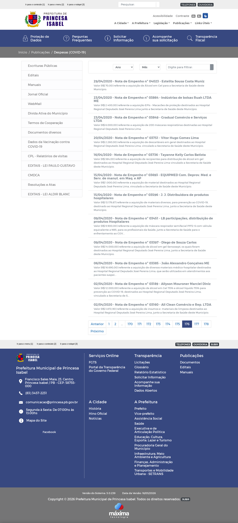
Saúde (139, 423)
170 (130, 324)
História (95, 408)
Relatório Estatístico (150, 372)
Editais (185, 367)
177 (196, 324)
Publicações (181, 23)
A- (199, 16)
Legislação (161, 23)
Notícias (95, 418)
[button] (157, 4)
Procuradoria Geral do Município (151, 447)
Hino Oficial (98, 413)
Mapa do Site (36, 420)
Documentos (190, 362)
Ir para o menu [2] (56, 4)
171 (140, 324)
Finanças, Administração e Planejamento (153, 463)
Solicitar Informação (150, 377)
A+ (193, 16)
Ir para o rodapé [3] (75, 4)
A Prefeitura (140, 23)
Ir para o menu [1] (25, 344)
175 (177, 324)
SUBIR (214, 344)
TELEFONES (188, 4)
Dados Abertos (145, 390)
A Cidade (120, 23)
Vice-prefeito (144, 413)
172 (148, 324)
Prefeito (140, 408)
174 (167, 324)
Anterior (97, 324)
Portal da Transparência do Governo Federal (107, 368)
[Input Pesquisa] (138, 4)
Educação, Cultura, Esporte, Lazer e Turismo (153, 438)
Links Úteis (202, 23)
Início (22, 52)
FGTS (93, 362)
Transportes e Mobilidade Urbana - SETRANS (153, 472)
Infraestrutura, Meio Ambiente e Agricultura (152, 455)
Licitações (142, 362)
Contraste (182, 15)
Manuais (186, 372)
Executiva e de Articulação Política (149, 430)
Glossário (141, 367)
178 (206, 324)
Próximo (97, 331)
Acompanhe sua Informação (147, 383)
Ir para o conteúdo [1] (35, 4)
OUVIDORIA (206, 4)
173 (158, 324)
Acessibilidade (163, 15)
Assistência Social (148, 418)
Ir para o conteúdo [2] (46, 344)
